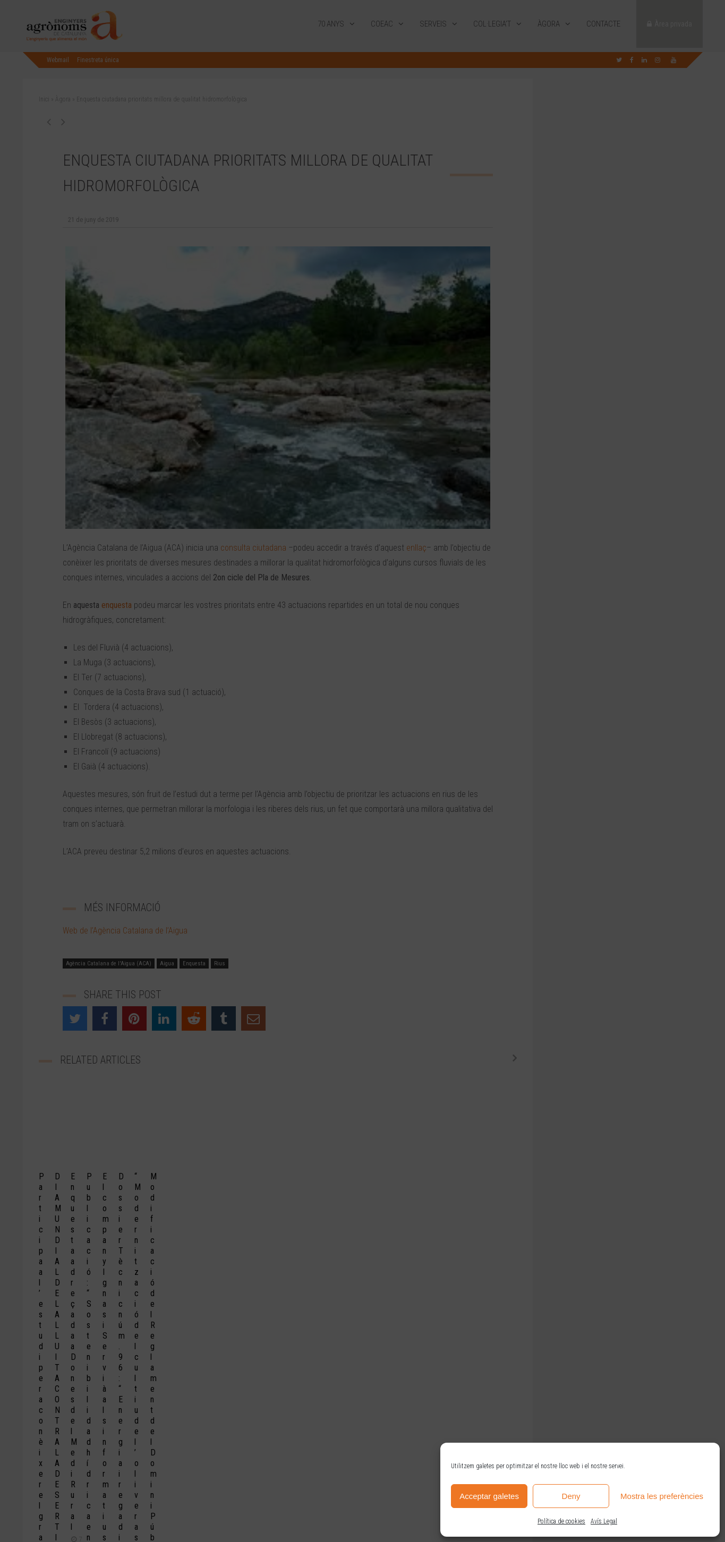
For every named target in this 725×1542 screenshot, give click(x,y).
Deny (571, 1496)
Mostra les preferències (661, 1496)
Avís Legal (604, 1521)
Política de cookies (561, 1521)
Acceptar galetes (489, 1496)
